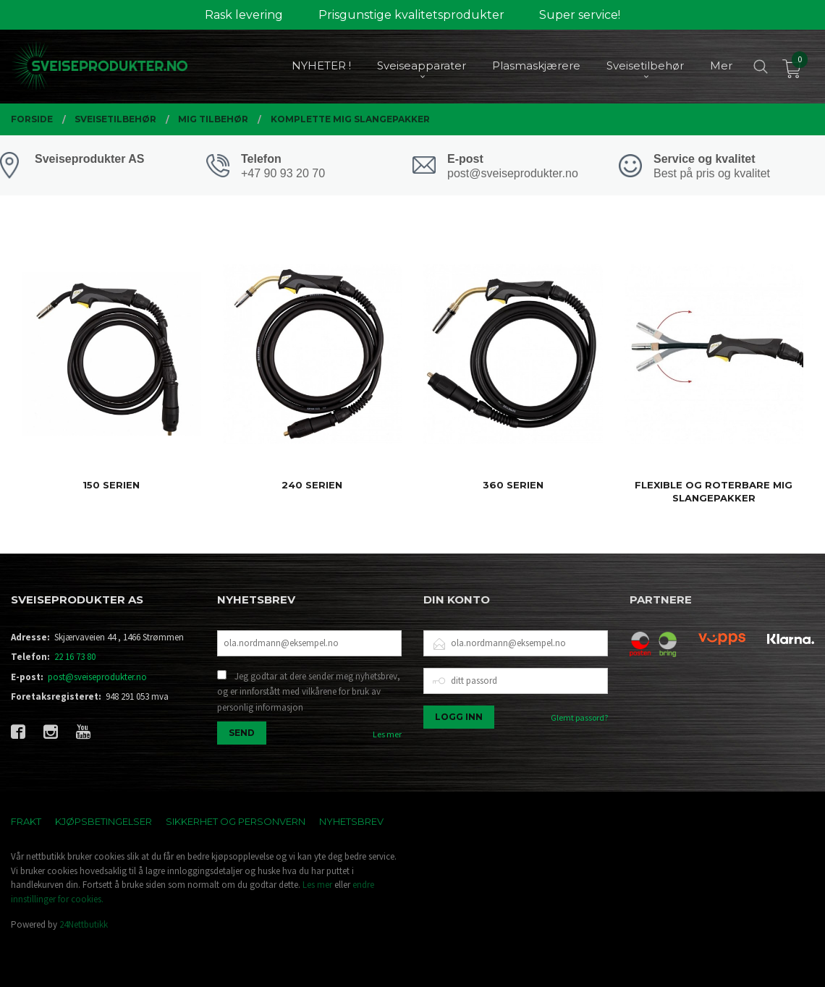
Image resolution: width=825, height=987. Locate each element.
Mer (721, 65)
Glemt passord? (579, 717)
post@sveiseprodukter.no (97, 677)
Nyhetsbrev (351, 821)
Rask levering (244, 15)
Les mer (387, 734)
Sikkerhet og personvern (235, 821)
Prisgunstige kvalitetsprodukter (411, 15)
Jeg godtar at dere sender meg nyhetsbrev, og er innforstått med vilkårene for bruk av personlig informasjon (308, 691)
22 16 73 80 (75, 657)
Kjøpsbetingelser (103, 821)
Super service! (579, 15)
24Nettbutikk (83, 924)
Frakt (26, 821)
